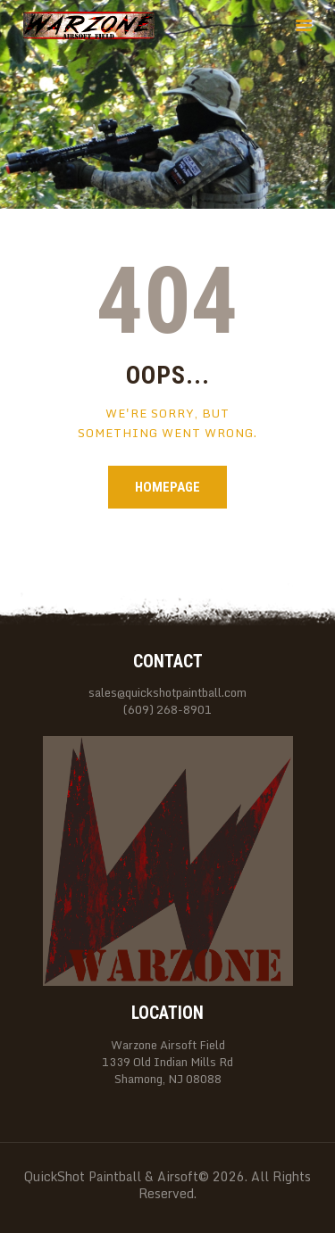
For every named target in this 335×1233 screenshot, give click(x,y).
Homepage (167, 487)
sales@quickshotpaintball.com (167, 692)
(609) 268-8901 (167, 709)
